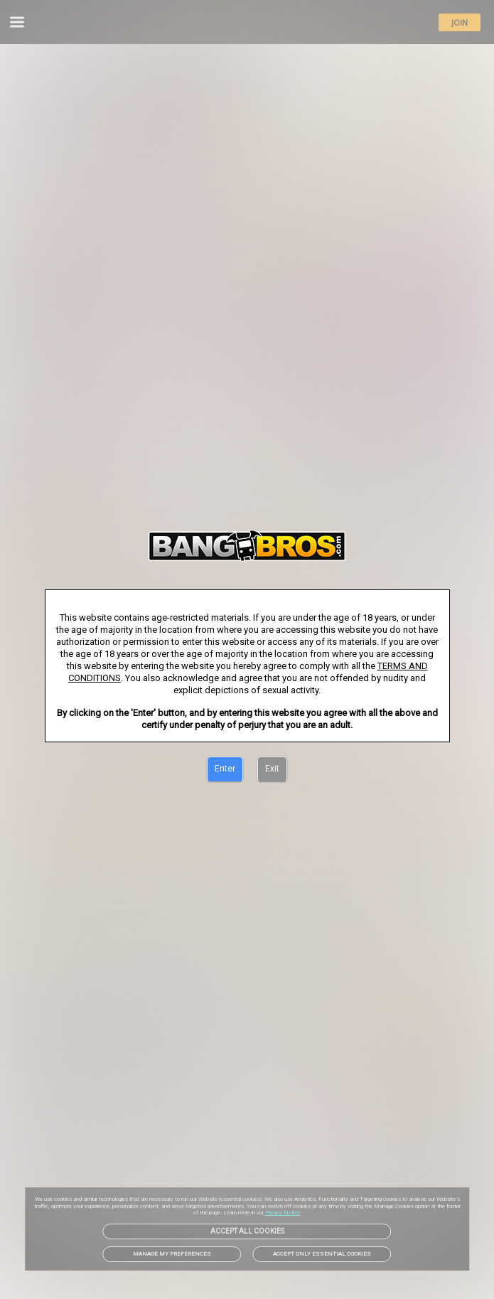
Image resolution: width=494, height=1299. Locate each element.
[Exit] (272, 769)
